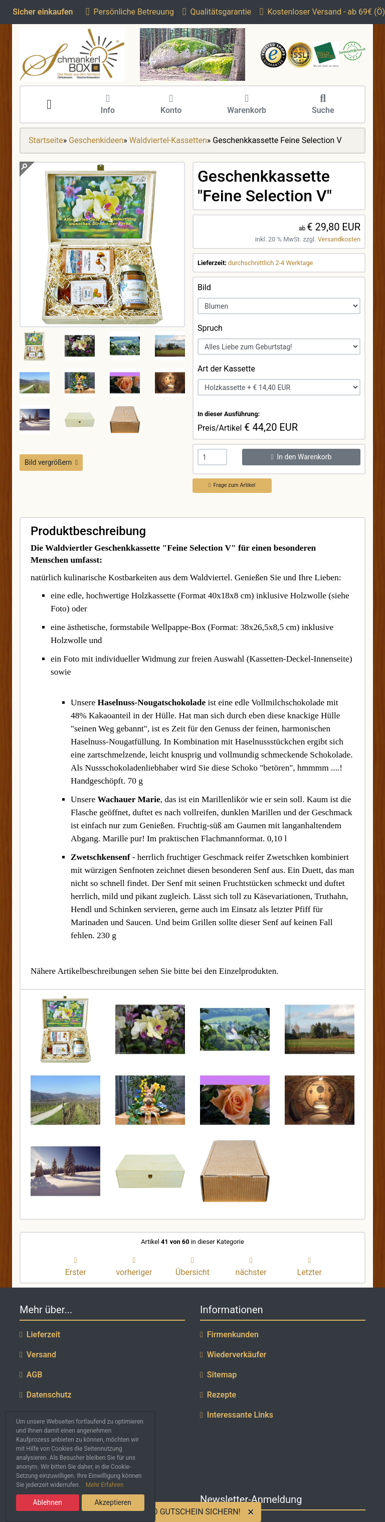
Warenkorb (246, 104)
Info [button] (108, 104)
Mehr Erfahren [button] (105, 1484)
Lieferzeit (40, 1334)
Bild (204, 287)
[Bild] (279, 306)
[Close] (253, 1512)
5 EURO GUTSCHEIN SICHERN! (185, 1511)
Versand (38, 1354)
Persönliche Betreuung (130, 12)
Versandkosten (339, 239)
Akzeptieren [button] (112, 1502)
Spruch (210, 328)
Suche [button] (323, 104)
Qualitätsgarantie (216, 12)
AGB (31, 1374)
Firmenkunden (229, 1334)
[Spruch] (279, 346)
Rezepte (218, 1395)
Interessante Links (236, 1415)
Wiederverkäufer (233, 1354)
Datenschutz (46, 1395)
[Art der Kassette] (279, 387)
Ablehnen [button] (47, 1502)
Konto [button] (170, 104)
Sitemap (218, 1374)
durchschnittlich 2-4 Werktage (270, 263)
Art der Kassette (226, 368)
